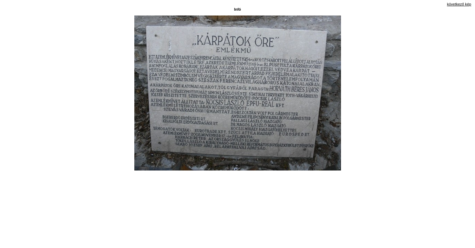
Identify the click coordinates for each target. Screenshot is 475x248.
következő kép (459, 4)
